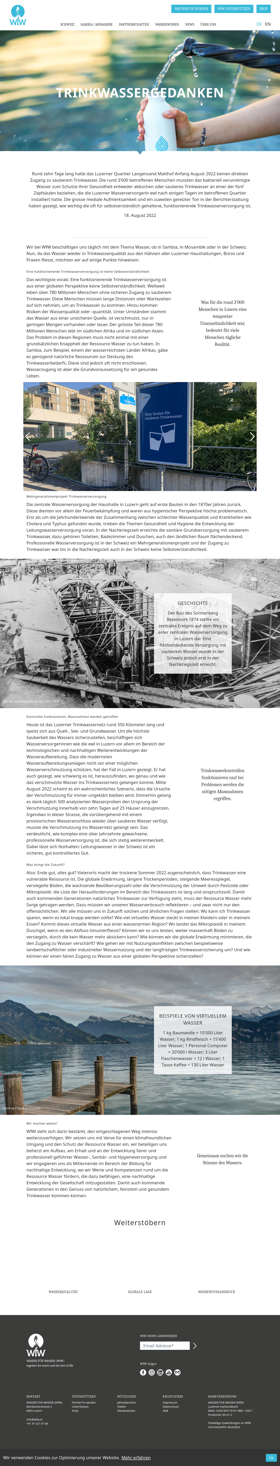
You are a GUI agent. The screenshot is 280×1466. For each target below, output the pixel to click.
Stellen (121, 1406)
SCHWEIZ (67, 25)
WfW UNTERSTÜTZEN (234, 9)
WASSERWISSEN (167, 25)
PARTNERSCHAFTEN (134, 25)
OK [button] (271, 1457)
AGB (165, 1411)
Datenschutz (171, 1406)
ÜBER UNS (208, 25)
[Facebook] (144, 1372)
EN (268, 24)
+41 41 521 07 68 (37, 1423)
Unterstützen (80, 1406)
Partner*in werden (84, 1402)
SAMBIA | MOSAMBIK (96, 25)
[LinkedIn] (161, 1372)
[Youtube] (170, 1372)
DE (259, 24)
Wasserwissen (126, 1411)
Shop (75, 1411)
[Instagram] (153, 1372)
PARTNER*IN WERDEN (191, 9)
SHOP (264, 9)
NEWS (189, 25)
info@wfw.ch (34, 1419)
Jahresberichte (126, 1402)
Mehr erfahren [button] (135, 1457)
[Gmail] (178, 1372)
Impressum (170, 1402)
